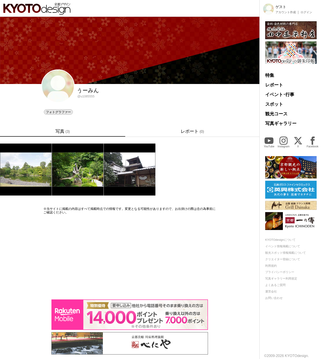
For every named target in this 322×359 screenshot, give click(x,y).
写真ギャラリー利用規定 (281, 278)
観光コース (276, 113)
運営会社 (271, 291)
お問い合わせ (274, 298)
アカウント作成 (285, 12)
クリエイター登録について (282, 259)
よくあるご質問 (275, 285)
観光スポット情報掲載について (285, 252)
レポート (192, 131)
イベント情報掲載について (282, 246)
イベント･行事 (279, 94)
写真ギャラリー (281, 123)
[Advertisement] (129, 257)
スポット (274, 104)
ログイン (306, 12)
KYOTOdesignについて (280, 239)
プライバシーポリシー (279, 272)
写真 (62, 131)
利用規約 (271, 265)
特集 (269, 75)
